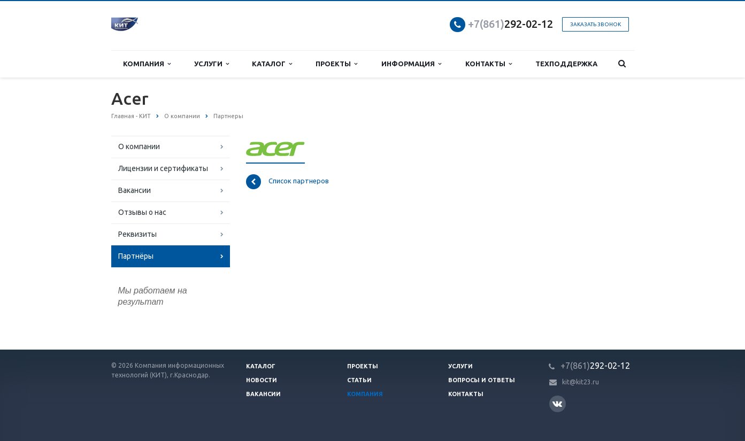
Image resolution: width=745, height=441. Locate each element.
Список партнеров (287, 181)
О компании (139, 146)
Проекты (336, 64)
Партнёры (135, 256)
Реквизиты (137, 234)
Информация (411, 64)
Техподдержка (566, 63)
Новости (261, 380)
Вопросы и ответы (481, 380)
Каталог (272, 64)
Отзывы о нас (142, 212)
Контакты (488, 64)
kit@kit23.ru (580, 381)
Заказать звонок (595, 24)
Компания (147, 64)
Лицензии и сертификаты (163, 168)
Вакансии (134, 190)
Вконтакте (557, 403)
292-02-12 (510, 23)
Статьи (359, 380)
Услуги (211, 64)
